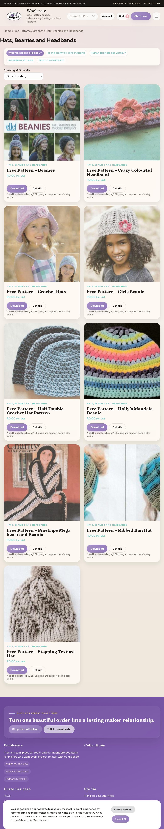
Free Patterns (22, 31)
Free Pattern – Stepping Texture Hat (41, 654)
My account (152, 3)
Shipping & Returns (20, 60)
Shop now (140, 16)
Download (17, 188)
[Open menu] (156, 16)
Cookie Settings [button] (123, 809)
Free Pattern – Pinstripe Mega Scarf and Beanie (39, 532)
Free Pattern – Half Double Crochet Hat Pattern (35, 411)
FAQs (7, 795)
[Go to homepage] (14, 16)
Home (7, 31)
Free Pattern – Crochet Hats (36, 291)
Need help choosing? (127, 3)
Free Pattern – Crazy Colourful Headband (119, 172)
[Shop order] (23, 76)
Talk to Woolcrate (51, 60)
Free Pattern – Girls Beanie (115, 291)
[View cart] (122, 16)
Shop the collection (25, 729)
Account (107, 16)
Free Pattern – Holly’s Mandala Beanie (120, 411)
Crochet (38, 31)
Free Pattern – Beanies (31, 170)
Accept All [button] (120, 819)
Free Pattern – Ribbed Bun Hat (119, 530)
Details (37, 188)
